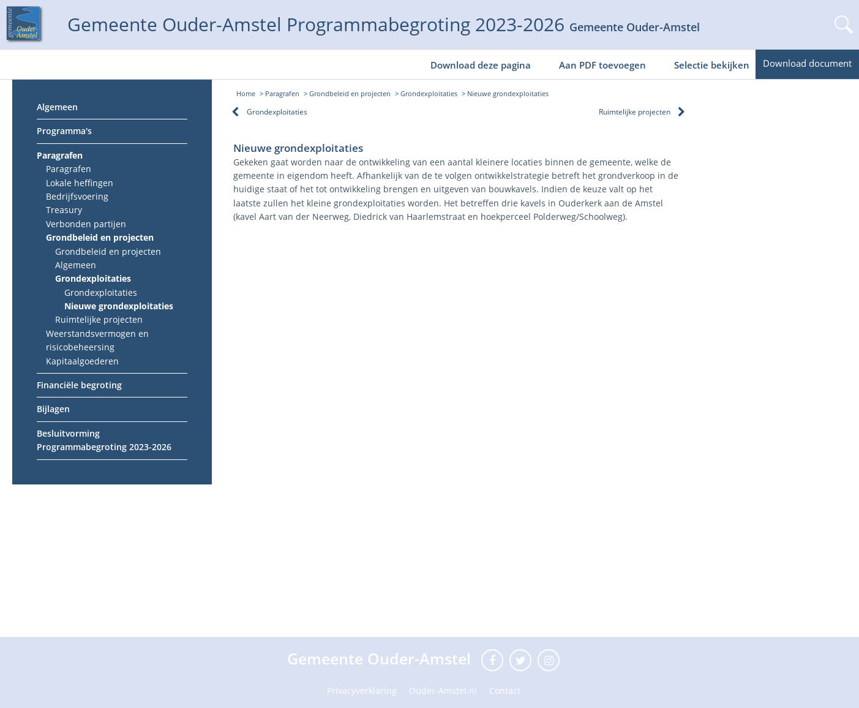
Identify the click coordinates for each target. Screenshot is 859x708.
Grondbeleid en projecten (100, 237)
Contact (504, 690)
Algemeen (57, 107)
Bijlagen (53, 409)
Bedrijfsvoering (77, 196)
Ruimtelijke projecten (99, 319)
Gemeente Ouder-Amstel (381, 658)
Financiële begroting (79, 385)
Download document (807, 63)
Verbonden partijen (86, 224)
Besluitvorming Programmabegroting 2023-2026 (104, 440)
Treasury (64, 210)
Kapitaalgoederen (82, 361)
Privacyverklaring (362, 690)
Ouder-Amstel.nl (443, 690)
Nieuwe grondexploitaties (118, 306)
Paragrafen (60, 155)
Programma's (64, 131)
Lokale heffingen (79, 183)
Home (245, 93)
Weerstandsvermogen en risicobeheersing (97, 340)
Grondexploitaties (93, 278)
